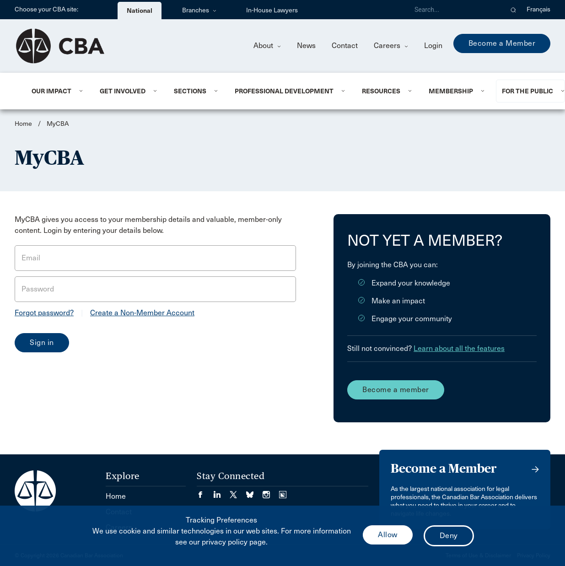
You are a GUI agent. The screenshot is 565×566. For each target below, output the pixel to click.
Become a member (395, 389)
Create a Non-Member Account (142, 312)
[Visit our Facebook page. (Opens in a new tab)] (205, 491)
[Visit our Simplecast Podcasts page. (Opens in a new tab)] (282, 491)
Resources (381, 91)
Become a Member (502, 43)
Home (23, 124)
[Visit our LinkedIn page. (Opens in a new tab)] (221, 491)
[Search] (455, 9)
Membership (451, 91)
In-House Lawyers (272, 10)
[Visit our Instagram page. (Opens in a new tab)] (271, 491)
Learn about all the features (459, 348)
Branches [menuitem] (199, 10)
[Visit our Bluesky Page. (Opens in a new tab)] (254, 491)
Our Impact (51, 91)
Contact (345, 45)
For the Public (527, 91)
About (267, 45)
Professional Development (284, 91)
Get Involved (122, 91)
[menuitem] (54, 91)
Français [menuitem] (538, 9)
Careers (391, 45)
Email (31, 257)
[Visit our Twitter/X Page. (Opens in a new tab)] (238, 491)
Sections (190, 91)
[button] (513, 9)
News (306, 45)
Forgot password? (44, 312)
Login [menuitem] (433, 45)
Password (38, 289)
